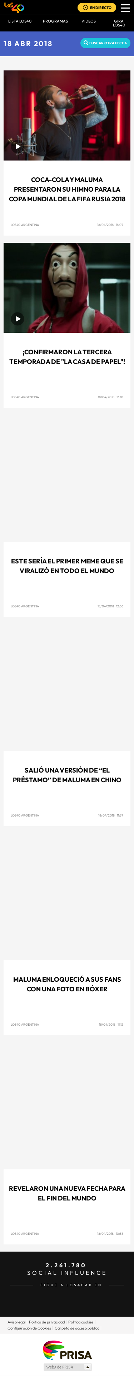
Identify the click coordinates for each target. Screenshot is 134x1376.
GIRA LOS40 (119, 23)
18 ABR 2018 (28, 43)
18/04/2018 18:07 (110, 225)
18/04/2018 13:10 (110, 397)
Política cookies (81, 1322)
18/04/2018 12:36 (110, 606)
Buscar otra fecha (108, 43)
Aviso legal (16, 1322)
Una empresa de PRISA (67, 1350)
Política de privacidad (47, 1322)
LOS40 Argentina (25, 225)
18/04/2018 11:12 (111, 1024)
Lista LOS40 (19, 21)
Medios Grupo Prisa (67, 1367)
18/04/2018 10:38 (110, 1234)
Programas (55, 21)
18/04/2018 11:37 (110, 815)
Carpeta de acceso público (77, 1328)
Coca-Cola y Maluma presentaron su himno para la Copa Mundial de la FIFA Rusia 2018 (67, 189)
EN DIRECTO (100, 7)
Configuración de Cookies (29, 1328)
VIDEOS (88, 21)
